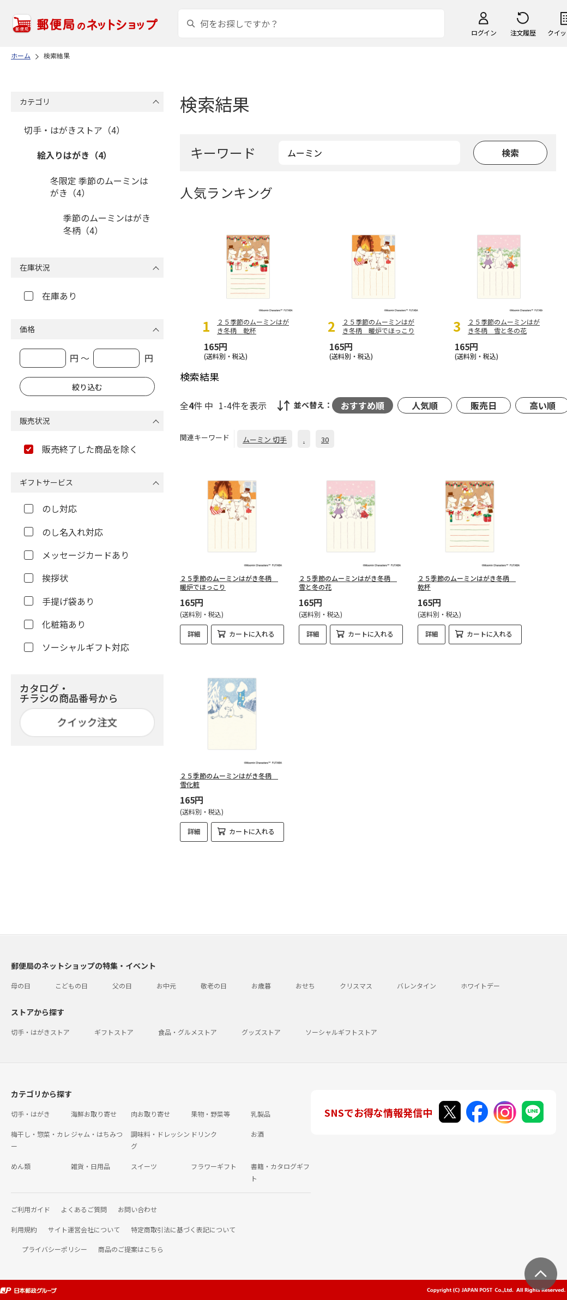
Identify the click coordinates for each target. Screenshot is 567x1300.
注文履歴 (522, 32)
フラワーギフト (214, 1166)
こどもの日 (71, 985)
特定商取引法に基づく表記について (183, 1229)
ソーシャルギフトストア (341, 1032)
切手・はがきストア (40, 1032)
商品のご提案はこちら (131, 1249)
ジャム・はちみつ (97, 1134)
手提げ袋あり (59, 601)
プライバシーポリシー (54, 1249)
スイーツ (144, 1166)
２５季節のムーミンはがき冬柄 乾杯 (467, 582)
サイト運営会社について (84, 1229)
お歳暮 (261, 985)
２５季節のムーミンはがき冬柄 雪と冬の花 (348, 582)
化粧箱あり (55, 624)
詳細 (194, 633)
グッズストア (261, 1032)
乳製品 (260, 1113)
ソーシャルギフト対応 (76, 647)
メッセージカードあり (76, 554)
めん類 (21, 1166)
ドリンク (204, 1134)
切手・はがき (30, 1113)
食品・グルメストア (187, 1032)
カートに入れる (252, 633)
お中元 (166, 985)
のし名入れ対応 (63, 531)
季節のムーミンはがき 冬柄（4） (106, 223)
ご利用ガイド (30, 1209)
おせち (305, 985)
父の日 (122, 985)
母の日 (21, 985)
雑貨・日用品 (90, 1166)
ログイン (483, 32)
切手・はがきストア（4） (74, 129)
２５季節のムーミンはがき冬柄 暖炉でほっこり (229, 582)
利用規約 (24, 1229)
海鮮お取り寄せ (94, 1113)
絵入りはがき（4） (74, 154)
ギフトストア (114, 1032)
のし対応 (50, 508)
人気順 (425, 405)
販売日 (484, 405)
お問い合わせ (137, 1209)
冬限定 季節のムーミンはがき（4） (99, 186)
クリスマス (356, 985)
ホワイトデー (480, 985)
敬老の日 (214, 985)
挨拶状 (46, 577)
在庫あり (50, 295)
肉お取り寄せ (150, 1113)
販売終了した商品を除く (81, 449)
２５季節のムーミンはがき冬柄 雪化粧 (229, 780)
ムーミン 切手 (265, 439)
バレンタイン (416, 985)
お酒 (257, 1134)
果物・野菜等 (210, 1113)
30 (325, 439)
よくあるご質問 (84, 1209)
